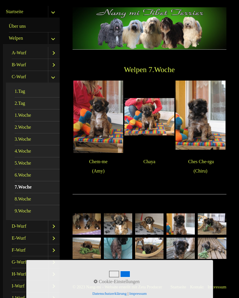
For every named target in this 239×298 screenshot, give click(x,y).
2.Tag (20, 103)
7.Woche (23, 186)
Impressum (217, 287)
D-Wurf (19, 226)
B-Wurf (19, 64)
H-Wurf (19, 273)
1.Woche (23, 115)
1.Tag (20, 91)
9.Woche (23, 210)
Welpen (16, 38)
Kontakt (197, 287)
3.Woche (23, 139)
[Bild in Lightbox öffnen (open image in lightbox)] (87, 224)
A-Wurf (19, 52)
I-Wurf (18, 285)
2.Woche (23, 127)
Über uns (17, 26)
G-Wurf (19, 261)
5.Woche (23, 163)
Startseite (14, 11)
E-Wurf (19, 238)
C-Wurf (19, 76)
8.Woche (23, 198)
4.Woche (23, 151)
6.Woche (23, 174)
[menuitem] (31, 26)
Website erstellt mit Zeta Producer (133, 287)
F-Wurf (18, 250)
